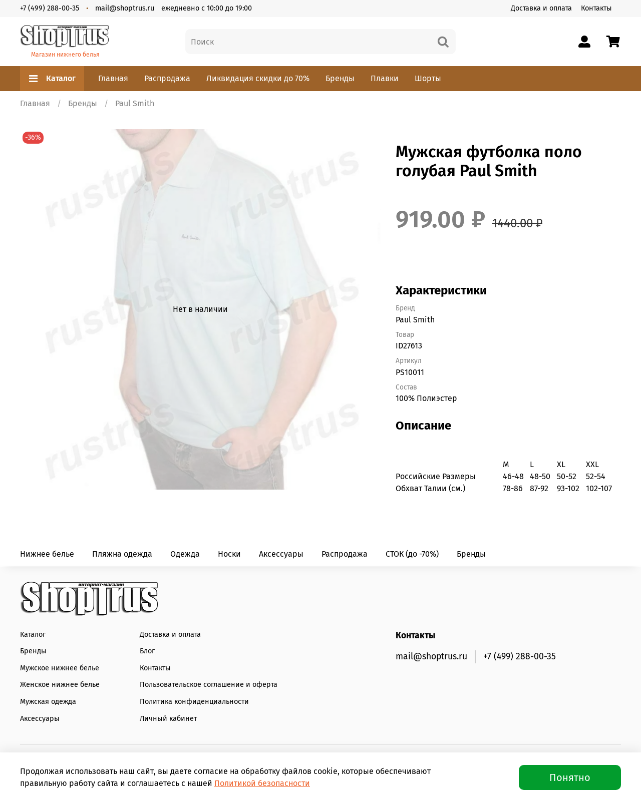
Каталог (52, 79)
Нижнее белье (47, 554)
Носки (229, 554)
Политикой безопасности (262, 783)
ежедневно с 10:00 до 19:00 (206, 8)
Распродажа (167, 78)
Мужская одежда (48, 701)
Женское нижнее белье (60, 684)
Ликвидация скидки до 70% (257, 78)
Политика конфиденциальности (194, 701)
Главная (113, 78)
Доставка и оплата (541, 8)
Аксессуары (281, 554)
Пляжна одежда (122, 554)
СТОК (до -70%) (412, 554)
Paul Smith (134, 103)
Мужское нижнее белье (59, 668)
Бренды (340, 78)
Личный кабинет (168, 718)
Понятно (569, 777)
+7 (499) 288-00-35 (49, 8)
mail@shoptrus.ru (124, 8)
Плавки (385, 78)
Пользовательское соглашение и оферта (208, 684)
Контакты (596, 8)
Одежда (185, 554)
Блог (147, 651)
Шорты (428, 78)
